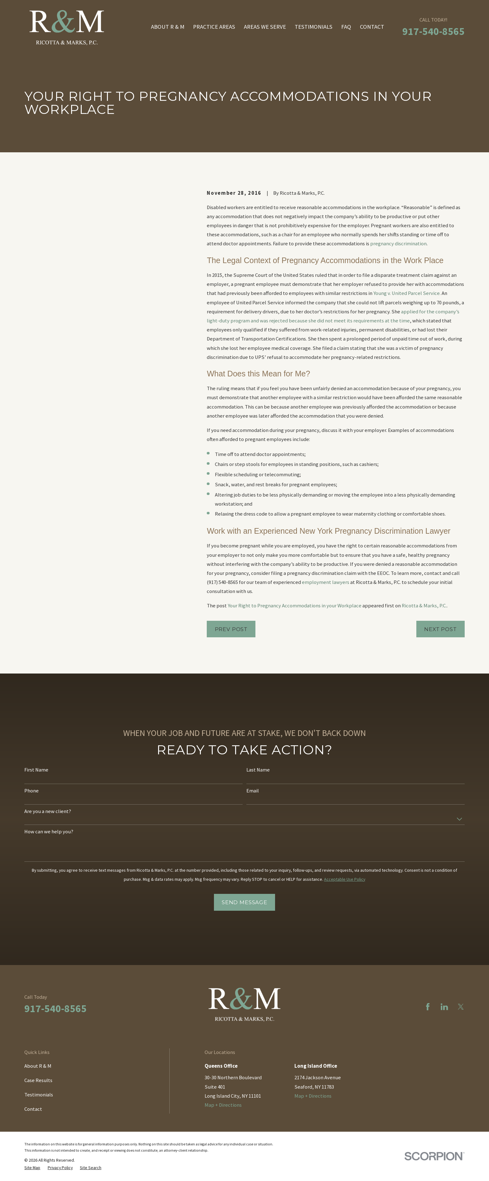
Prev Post (231, 629)
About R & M (37, 1066)
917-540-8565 (433, 31)
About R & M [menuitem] (167, 26)
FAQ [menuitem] (346, 26)
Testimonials (38, 1094)
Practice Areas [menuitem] (214, 26)
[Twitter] (460, 1006)
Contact (33, 1109)
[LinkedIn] (444, 1006)
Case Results (38, 1080)
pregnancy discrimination (398, 243)
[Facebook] (427, 1006)
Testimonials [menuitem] (313, 26)
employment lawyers (325, 582)
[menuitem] (32, 1167)
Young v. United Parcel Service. (407, 293)
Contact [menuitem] (372, 26)
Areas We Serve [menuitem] (265, 26)
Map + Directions (223, 1105)
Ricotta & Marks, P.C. (424, 605)
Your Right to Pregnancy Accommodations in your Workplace (294, 605)
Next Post (440, 629)
